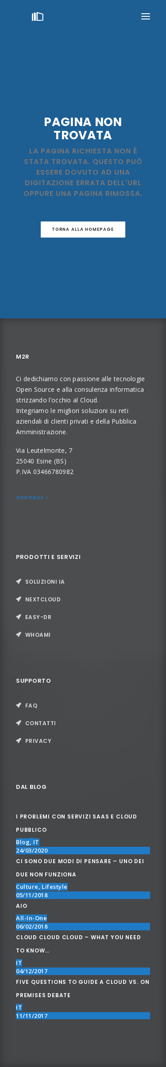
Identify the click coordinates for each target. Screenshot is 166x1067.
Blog (23, 842)
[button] (145, 16)
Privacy (38, 741)
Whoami (38, 635)
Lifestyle (55, 887)
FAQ (31, 705)
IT (36, 842)
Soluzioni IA (45, 581)
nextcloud (43, 599)
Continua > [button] (32, 498)
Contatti (40, 723)
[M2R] (37, 16)
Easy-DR (38, 617)
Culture (27, 887)
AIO (21, 906)
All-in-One (31, 918)
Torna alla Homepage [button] (83, 229)
